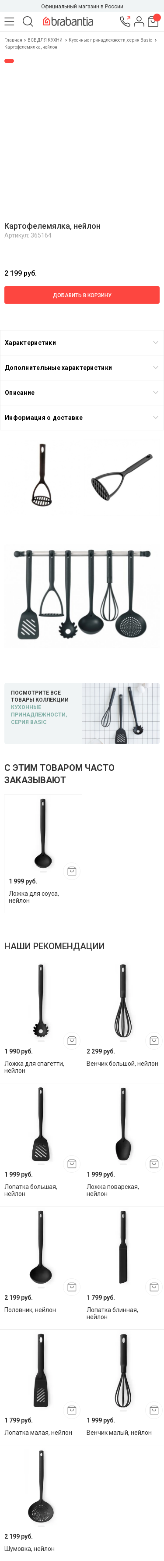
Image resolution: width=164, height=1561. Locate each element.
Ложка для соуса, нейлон (34, 897)
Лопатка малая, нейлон (38, 1432)
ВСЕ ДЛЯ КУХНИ (45, 40)
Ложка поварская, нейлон (113, 1190)
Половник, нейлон (30, 1309)
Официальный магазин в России (82, 7)
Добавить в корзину (82, 295)
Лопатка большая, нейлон (30, 1190)
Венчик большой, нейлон (122, 1063)
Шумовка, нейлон (29, 1548)
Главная (13, 40)
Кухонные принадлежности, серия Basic (110, 40)
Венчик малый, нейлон (119, 1432)
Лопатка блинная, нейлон (112, 1313)
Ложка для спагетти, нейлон (34, 1067)
